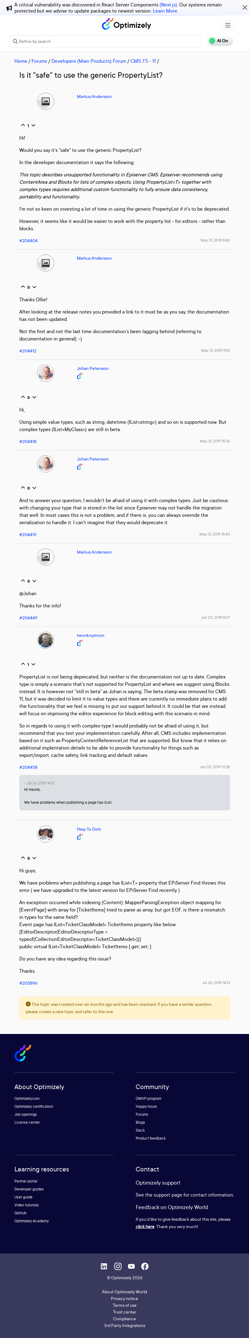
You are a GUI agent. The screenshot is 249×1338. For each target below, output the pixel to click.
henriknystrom (90, 635)
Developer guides (29, 1189)
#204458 (28, 767)
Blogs (140, 1122)
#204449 (28, 618)
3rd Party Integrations (124, 1325)
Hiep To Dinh (89, 829)
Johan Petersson (93, 368)
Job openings (25, 1114)
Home (20, 61)
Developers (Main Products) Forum (88, 61)
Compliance (124, 1318)
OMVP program (148, 1098)
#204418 (27, 441)
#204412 (27, 351)
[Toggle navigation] (228, 25)
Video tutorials (26, 1205)
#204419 (27, 534)
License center (27, 1122)
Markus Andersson (94, 96)
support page (168, 1194)
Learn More (165, 10)
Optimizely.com (27, 1098)
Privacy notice (124, 1298)
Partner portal (25, 1181)
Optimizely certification (33, 1106)
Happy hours (146, 1106)
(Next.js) (168, 4)
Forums (39, 61)
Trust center (124, 1312)
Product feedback (151, 1138)
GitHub (20, 1213)
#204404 (28, 240)
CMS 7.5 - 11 (143, 61)
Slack (140, 1130)
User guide (23, 1197)
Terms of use (125, 1305)
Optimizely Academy (31, 1220)
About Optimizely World (124, 1292)
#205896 (28, 983)
